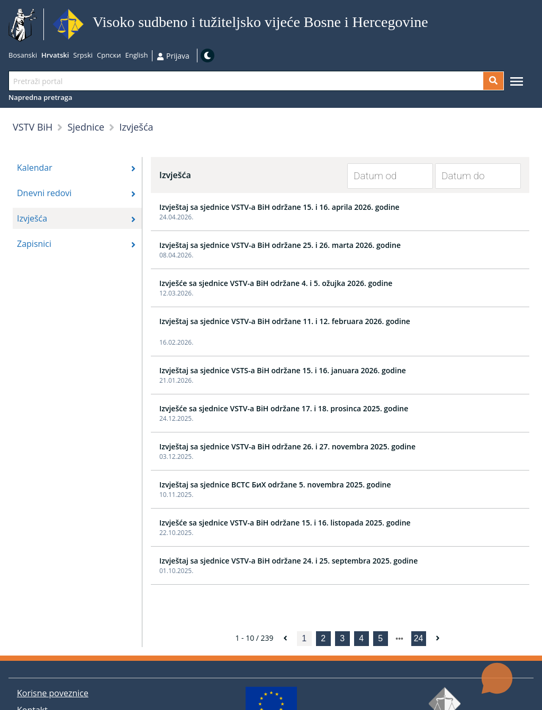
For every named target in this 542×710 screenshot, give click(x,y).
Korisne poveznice (52, 693)
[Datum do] (470, 176)
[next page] (399, 638)
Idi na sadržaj (432, 24)
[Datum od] (382, 176)
